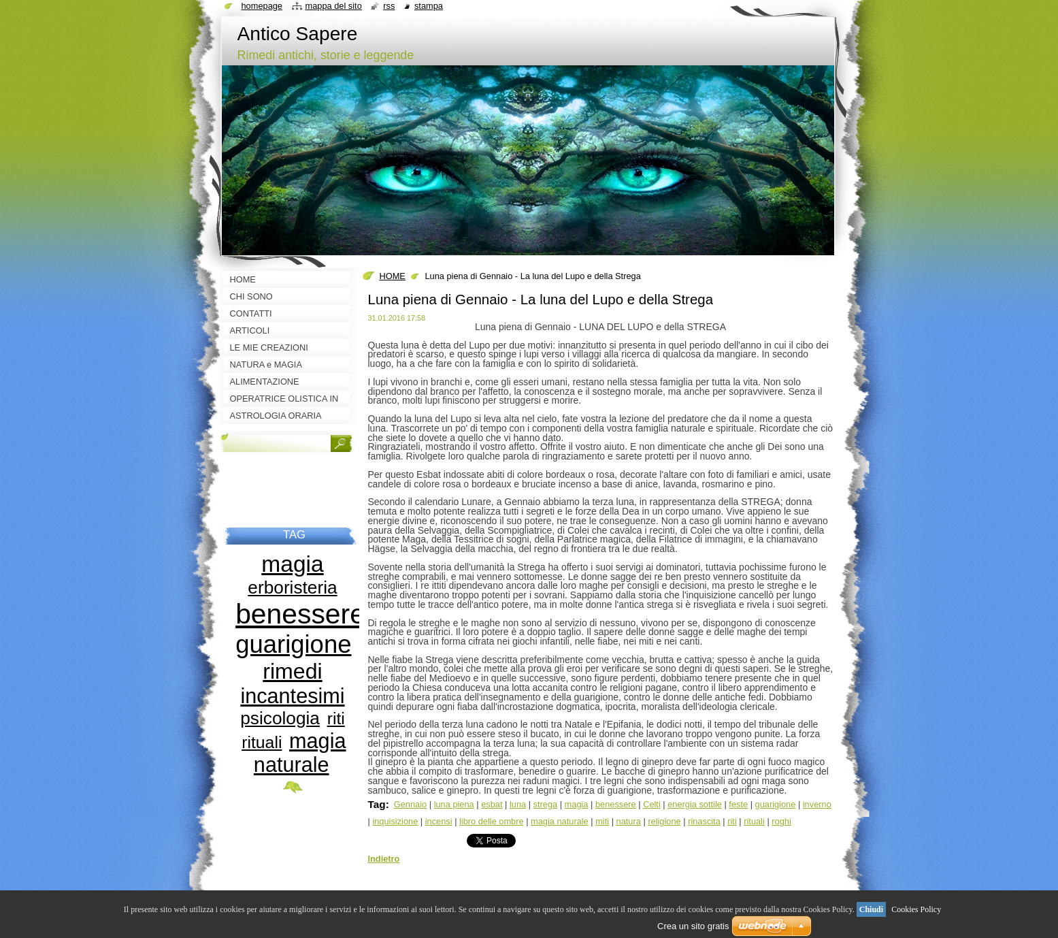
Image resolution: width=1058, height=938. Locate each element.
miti (602, 821)
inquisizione (395, 821)
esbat (491, 804)
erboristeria (292, 587)
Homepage (262, 6)
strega (545, 804)
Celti (652, 804)
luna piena (454, 804)
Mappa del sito (333, 6)
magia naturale (560, 821)
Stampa (428, 6)
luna (518, 804)
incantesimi (292, 695)
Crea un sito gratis (693, 926)
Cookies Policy (916, 909)
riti (732, 821)
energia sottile (694, 804)
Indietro (384, 859)
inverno (817, 804)
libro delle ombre (491, 821)
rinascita (704, 821)
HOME (393, 276)
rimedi (292, 671)
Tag (377, 804)
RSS (389, 6)
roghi (781, 821)
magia (577, 804)
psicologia (280, 718)
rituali (754, 821)
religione (664, 821)
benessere (615, 804)
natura (628, 821)
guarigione (775, 804)
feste (738, 804)
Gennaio (410, 804)
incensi (438, 821)
